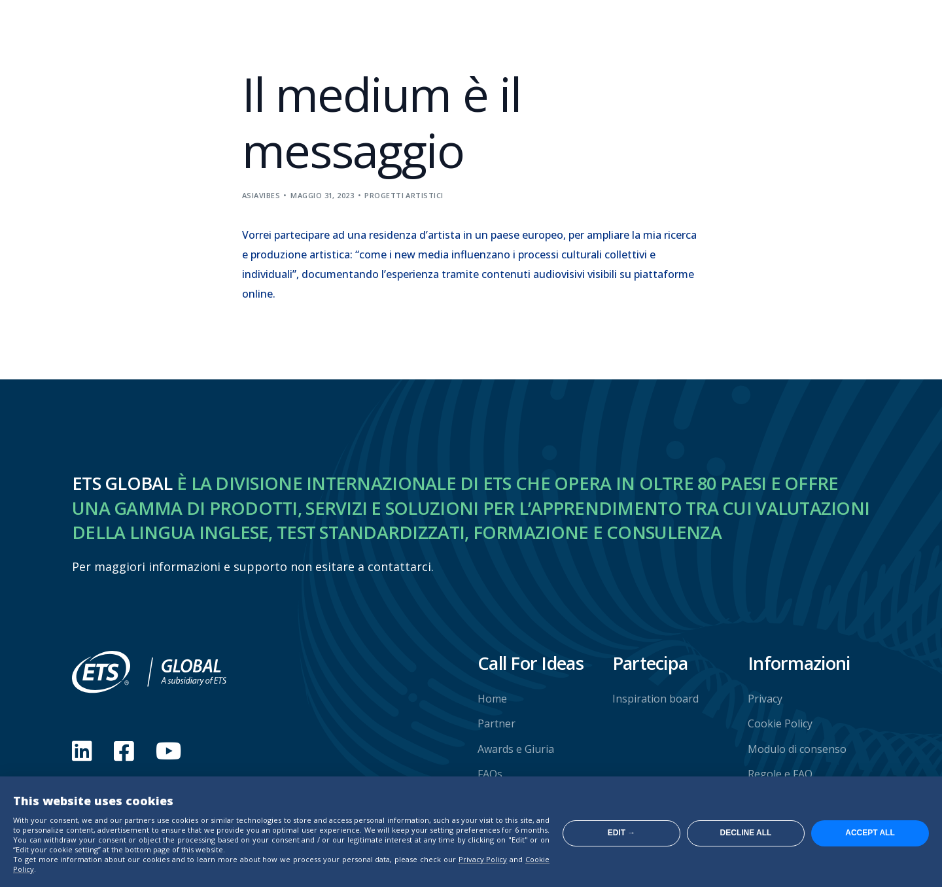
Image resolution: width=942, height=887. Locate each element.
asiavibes (261, 195)
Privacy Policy (483, 859)
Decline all (746, 832)
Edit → (622, 832)
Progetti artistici (403, 195)
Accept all (870, 832)
